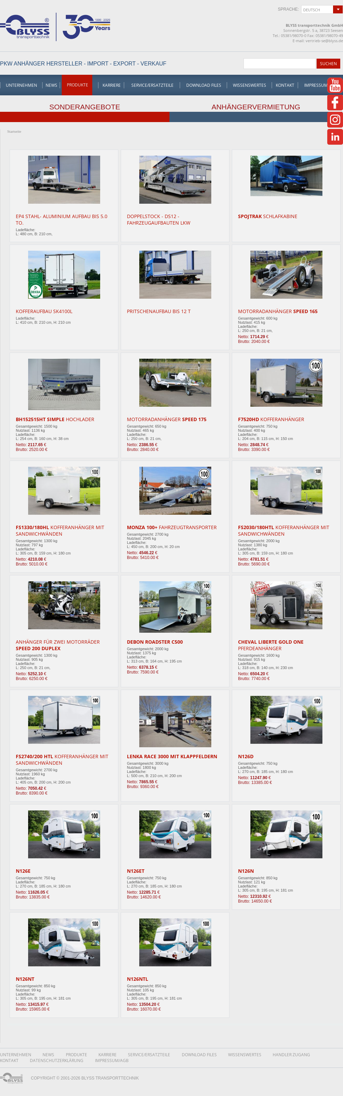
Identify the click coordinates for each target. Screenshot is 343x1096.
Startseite (14, 131)
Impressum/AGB (321, 85)
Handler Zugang (291, 1055)
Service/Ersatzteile (152, 85)
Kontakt (285, 85)
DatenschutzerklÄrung (56, 1060)
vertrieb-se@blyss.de (324, 40)
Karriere (112, 85)
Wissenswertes (249, 85)
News (51, 85)
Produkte (77, 85)
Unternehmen (21, 85)
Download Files (203, 85)
